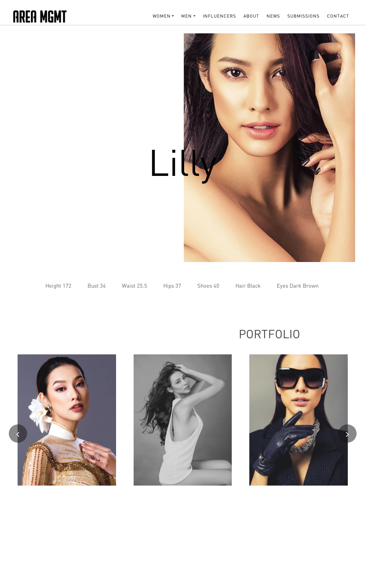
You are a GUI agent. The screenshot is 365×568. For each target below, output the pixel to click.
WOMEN (162, 16)
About (251, 16)
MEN (186, 16)
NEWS (273, 16)
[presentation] (18, 437)
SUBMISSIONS (303, 16)
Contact (338, 16)
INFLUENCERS (219, 16)
